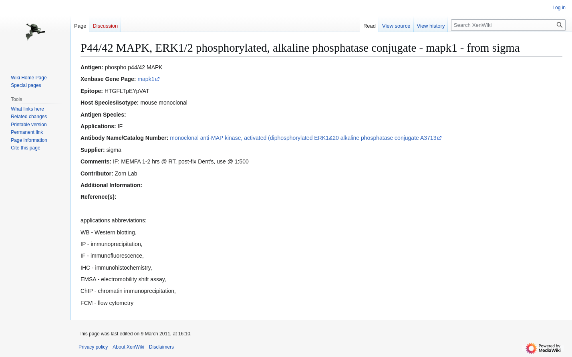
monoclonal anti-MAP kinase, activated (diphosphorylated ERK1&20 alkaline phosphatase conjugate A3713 (303, 138)
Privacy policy (93, 347)
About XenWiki (128, 347)
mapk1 (145, 79)
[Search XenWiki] (508, 25)
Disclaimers (161, 347)
